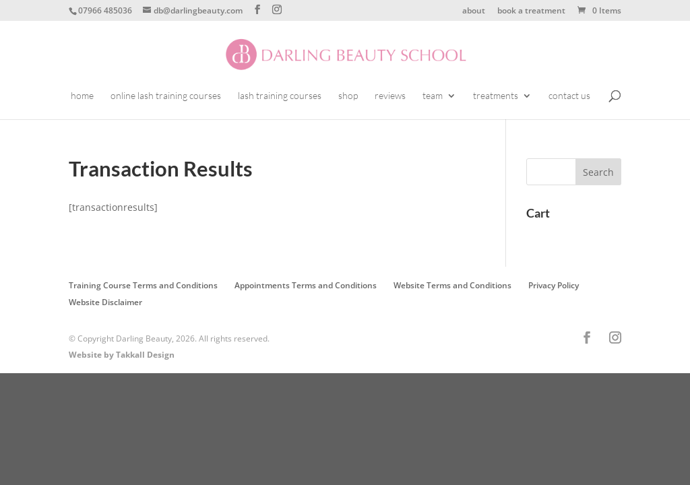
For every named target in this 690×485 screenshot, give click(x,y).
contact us (569, 96)
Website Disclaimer (105, 302)
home (82, 96)
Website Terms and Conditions (452, 285)
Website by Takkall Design (122, 354)
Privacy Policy (553, 285)
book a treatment (531, 11)
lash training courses (279, 96)
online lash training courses (166, 96)
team (432, 96)
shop (348, 96)
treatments (495, 96)
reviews (390, 96)
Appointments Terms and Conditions (305, 285)
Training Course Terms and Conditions (143, 285)
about (473, 11)
